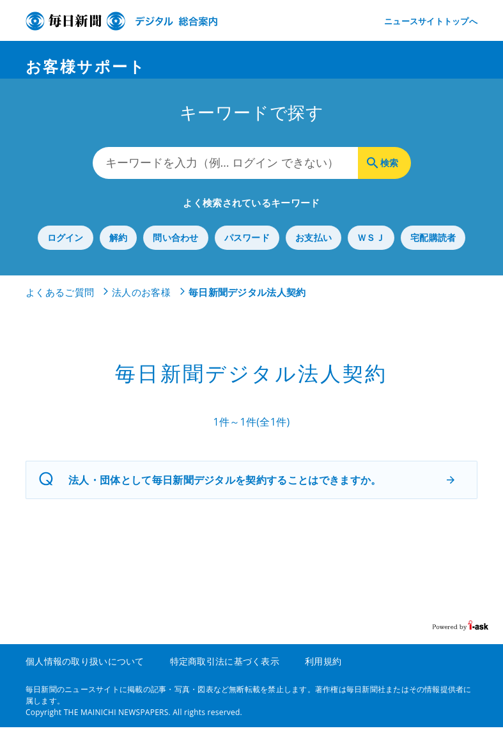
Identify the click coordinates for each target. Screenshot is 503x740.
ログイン (65, 251)
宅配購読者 (433, 251)
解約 (118, 251)
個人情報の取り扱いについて (85, 674)
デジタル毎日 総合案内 (121, 21)
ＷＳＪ (371, 251)
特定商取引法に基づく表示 (224, 674)
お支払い (313, 251)
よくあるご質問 (60, 305)
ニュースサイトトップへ (430, 21)
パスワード (247, 251)
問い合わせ (175, 251)
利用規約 (323, 674)
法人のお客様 (141, 305)
